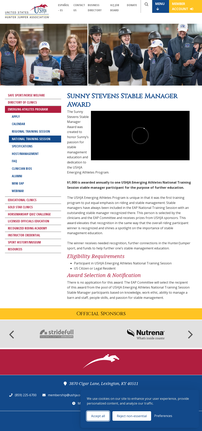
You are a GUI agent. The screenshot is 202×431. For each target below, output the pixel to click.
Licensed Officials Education (28, 221)
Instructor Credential (24, 235)
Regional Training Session (31, 131)
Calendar (18, 124)
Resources (15, 249)
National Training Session (31, 139)
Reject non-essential (132, 416)
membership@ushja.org (65, 395)
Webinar (18, 191)
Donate (132, 5)
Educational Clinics (22, 200)
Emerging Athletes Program (28, 109)
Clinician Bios (22, 168)
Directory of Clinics (22, 102)
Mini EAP (18, 183)
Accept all (98, 416)
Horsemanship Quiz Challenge (29, 214)
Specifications (22, 146)
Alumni (17, 176)
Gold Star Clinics (20, 207)
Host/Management (25, 154)
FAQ (14, 161)
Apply (16, 116)
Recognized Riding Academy (27, 228)
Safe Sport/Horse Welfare (26, 95)
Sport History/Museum (24, 242)
